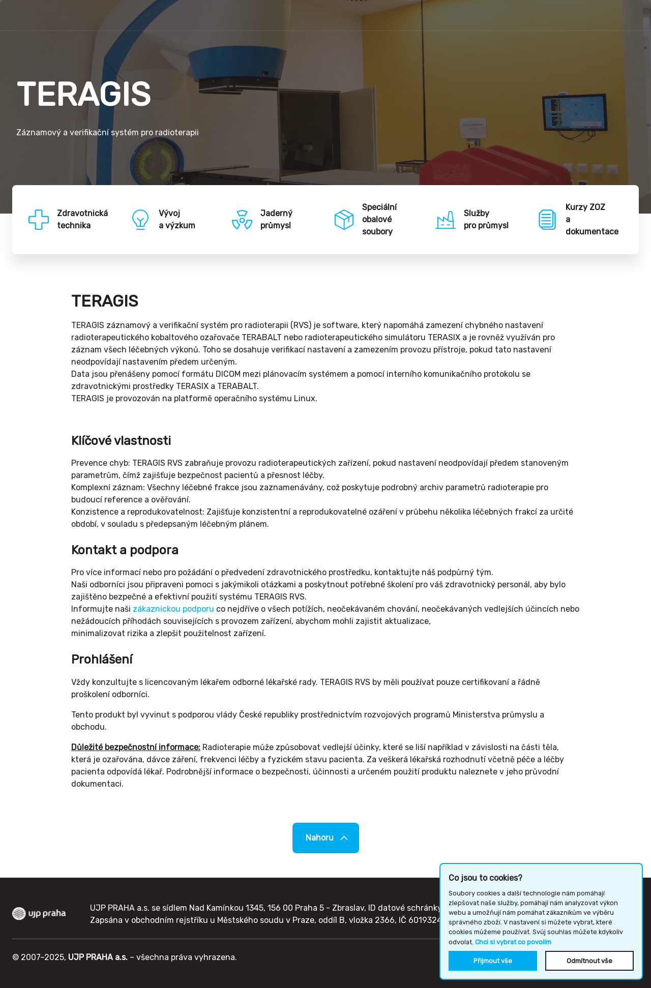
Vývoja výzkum (177, 219)
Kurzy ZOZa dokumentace (592, 219)
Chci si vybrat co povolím (513, 942)
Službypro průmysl (486, 219)
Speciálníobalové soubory (379, 219)
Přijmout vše (493, 961)
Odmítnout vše (589, 961)
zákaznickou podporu (173, 609)
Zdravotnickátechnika (82, 219)
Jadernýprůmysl (276, 219)
